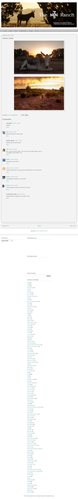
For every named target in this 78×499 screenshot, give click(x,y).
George (28, 369)
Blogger (52, 495)
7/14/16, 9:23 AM (14, 185)
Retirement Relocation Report (33, 448)
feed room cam (30, 360)
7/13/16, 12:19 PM (14, 168)
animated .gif (30, 287)
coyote (28, 329)
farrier (28, 357)
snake (28, 455)
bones (28, 305)
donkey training (30, 343)
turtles (28, 466)
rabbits (28, 436)
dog (28, 339)
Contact (30, 30)
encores (29, 351)
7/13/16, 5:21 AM (12, 131)
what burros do (30, 488)
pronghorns (29, 433)
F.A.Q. (16, 30)
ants (28, 289)
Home (5, 30)
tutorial (28, 467)
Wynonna (29, 492)
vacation (29, 473)
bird (28, 298)
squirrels (29, 459)
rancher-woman (30, 443)
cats (28, 315)
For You (36, 30)
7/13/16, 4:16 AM (16, 123)
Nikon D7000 (30, 415)
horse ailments (30, 386)
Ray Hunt (29, 447)
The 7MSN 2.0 (30, 464)
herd (28, 377)
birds (28, 299)
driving (28, 348)
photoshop (29, 426)
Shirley (8, 185)
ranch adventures (31, 438)
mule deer (29, 408)
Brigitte (8, 159)
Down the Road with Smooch (33, 344)
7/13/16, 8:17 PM (14, 176)
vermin (28, 476)
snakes (28, 457)
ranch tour (29, 441)
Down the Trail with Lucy (32, 346)
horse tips (29, 391)
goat (28, 372)
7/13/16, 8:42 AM (14, 159)
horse (28, 384)
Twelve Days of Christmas (33, 469)
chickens (29, 320)
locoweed (29, 402)
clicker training (30, 324)
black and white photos (32, 301)
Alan (28, 282)
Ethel (7, 149)
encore (28, 350)
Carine (7, 168)
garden (28, 367)
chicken (29, 318)
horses (28, 396)
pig (27, 428)
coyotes (29, 330)
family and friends (31, 353)
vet (27, 478)
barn (28, 291)
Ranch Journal (30, 440)
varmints (29, 474)
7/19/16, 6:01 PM (21, 194)
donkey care (30, 341)
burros (28, 310)
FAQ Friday (29, 355)
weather (29, 486)
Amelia (28, 285)
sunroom (29, 462)
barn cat (29, 292)
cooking (29, 327)
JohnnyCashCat (30, 398)
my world (29, 412)
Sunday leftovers (31, 460)
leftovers (29, 400)
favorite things (30, 358)
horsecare (29, 393)
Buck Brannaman (31, 306)
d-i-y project (29, 334)
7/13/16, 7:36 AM (13, 149)
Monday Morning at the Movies (34, 407)
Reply (7, 127)
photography (30, 424)
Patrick (28, 421)
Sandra (8, 176)
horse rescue (30, 389)
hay (28, 376)
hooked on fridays (31, 382)
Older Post (73, 226)
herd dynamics (30, 379)
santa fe (29, 450)
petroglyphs (29, 422)
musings (29, 410)
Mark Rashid (30, 405)
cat (27, 313)
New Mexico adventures (32, 414)
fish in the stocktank (31, 362)
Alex (28, 284)
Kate (7, 131)
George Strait (30, 370)
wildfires (29, 490)
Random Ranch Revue (32, 445)
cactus (28, 311)
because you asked (31, 296)
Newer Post (5, 226)
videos (28, 483)
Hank (28, 374)
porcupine (29, 429)
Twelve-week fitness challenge (34, 471)
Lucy (28, 403)
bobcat (28, 303)
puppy (28, 434)
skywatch (29, 452)
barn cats (29, 294)
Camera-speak (23, 30)
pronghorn (29, 431)
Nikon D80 (29, 417)
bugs (28, 308)
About (10, 30)
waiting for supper (31, 485)
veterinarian (29, 479)
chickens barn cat (31, 322)
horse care (29, 388)
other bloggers (30, 419)
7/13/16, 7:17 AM (18, 140)
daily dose (29, 336)
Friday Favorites (30, 365)
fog (28, 363)
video (28, 481)
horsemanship (30, 395)
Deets (28, 337)
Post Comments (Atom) (42, 230)
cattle (28, 317)
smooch (29, 453)
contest (28, 325)
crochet (28, 332)
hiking (28, 381)
